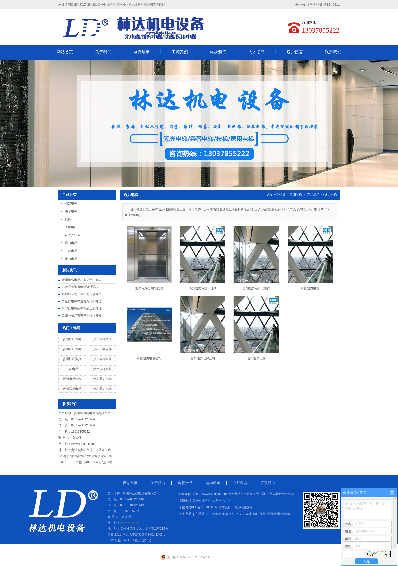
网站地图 (316, 4)
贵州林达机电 (243, 507)
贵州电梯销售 (201, 500)
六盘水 (247, 514)
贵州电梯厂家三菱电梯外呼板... (83, 315)
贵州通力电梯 (256, 358)
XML (336, 4)
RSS (327, 4)
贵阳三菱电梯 (102, 349)
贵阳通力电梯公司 (149, 358)
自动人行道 (72, 235)
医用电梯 (71, 227)
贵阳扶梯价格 (72, 339)
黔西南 (285, 514)
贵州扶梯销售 (102, 369)
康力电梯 (71, 259)
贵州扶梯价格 (72, 349)
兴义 (239, 514)
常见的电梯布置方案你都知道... (83, 301)
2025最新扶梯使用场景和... (80, 287)
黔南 (215, 514)
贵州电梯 (287, 494)
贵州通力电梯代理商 (203, 288)
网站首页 (65, 52)
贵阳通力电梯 (102, 379)
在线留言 (240, 483)
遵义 (232, 514)
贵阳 (270, 514)
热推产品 (185, 514)
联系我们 (333, 52)
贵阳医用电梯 (72, 389)
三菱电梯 (71, 251)
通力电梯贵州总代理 (149, 288)
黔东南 (223, 514)
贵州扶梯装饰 (102, 339)
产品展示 (313, 195)
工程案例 (180, 52)
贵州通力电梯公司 (203, 358)
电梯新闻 (218, 52)
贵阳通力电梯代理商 (256, 288)
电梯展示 (141, 52)
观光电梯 (71, 203)
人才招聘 (256, 52)
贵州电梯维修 (102, 359)
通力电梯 (71, 243)
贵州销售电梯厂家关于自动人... (83, 280)
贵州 (277, 514)
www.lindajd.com (82, 444)
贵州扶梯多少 (72, 359)
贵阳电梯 (296, 195)
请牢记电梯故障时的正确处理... (83, 308)
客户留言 (295, 52)
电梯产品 (185, 483)
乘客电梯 (71, 211)
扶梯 (68, 219)
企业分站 (301, 4)
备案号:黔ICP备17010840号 (198, 507)
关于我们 (103, 52)
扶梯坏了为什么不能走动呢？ (82, 294)
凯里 (263, 514)
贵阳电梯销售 (72, 379)
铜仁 (256, 514)
